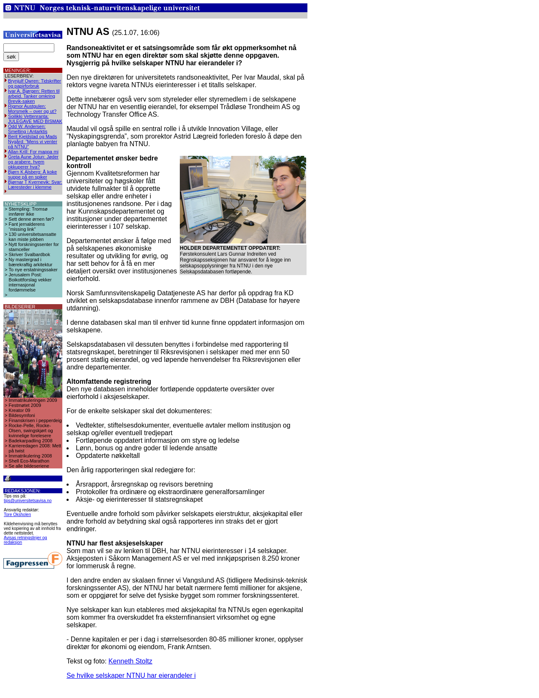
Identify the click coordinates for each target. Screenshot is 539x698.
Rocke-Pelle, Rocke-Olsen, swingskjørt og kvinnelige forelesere (31, 430)
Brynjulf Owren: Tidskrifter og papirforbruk (34, 83)
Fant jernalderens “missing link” (27, 227)
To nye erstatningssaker (33, 269)
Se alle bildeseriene (29, 465)
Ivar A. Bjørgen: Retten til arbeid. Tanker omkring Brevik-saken (33, 96)
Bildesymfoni (22, 415)
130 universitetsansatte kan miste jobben (32, 237)
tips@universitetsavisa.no (28, 500)
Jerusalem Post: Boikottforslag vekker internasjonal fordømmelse (30, 282)
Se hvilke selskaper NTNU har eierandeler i (131, 675)
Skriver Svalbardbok (29, 254)
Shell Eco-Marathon (29, 460)
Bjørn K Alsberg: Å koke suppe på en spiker (32, 174)
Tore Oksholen (17, 514)
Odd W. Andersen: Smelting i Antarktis (28, 129)
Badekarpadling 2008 (31, 440)
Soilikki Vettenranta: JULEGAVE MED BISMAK (35, 119)
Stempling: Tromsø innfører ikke (28, 211)
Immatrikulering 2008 (30, 455)
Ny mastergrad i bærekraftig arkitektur (31, 262)
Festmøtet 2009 (25, 405)
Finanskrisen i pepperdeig (35, 420)
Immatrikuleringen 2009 (33, 400)
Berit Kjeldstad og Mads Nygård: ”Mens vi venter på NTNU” (32, 141)
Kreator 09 (19, 410)
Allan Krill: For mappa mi (33, 151)
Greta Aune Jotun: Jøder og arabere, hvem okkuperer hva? (33, 161)
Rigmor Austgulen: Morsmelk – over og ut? (32, 109)
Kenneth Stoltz (130, 661)
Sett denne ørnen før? (31, 219)
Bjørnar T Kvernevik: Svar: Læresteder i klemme (35, 184)
